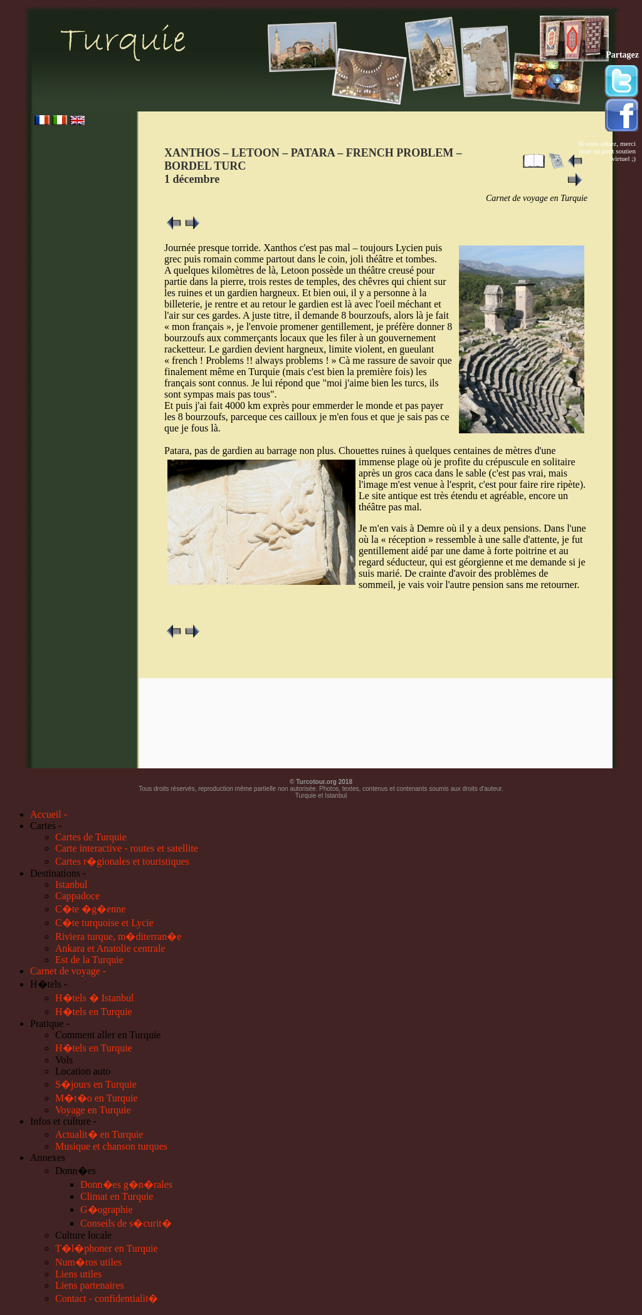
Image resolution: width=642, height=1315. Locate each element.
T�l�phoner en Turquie (106, 1248)
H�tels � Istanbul (94, 998)
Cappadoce (77, 895)
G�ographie (106, 1209)
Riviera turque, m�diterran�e (118, 936)
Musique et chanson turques (111, 1146)
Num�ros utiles (88, 1262)
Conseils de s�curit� (126, 1223)
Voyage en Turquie (93, 1110)
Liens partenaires (89, 1285)
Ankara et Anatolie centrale (110, 948)
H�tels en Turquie (93, 1011)
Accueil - (48, 814)
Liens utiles (78, 1274)
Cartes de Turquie (91, 837)
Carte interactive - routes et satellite (126, 848)
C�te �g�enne (90, 909)
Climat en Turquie (116, 1196)
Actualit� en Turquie (99, 1134)
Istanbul (71, 884)
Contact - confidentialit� (106, 1298)
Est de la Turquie (89, 959)
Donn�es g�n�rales (126, 1184)
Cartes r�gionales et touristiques (122, 861)
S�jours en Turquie (96, 1084)
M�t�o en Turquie (96, 1098)
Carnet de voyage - (68, 971)
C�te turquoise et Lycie (104, 922)
